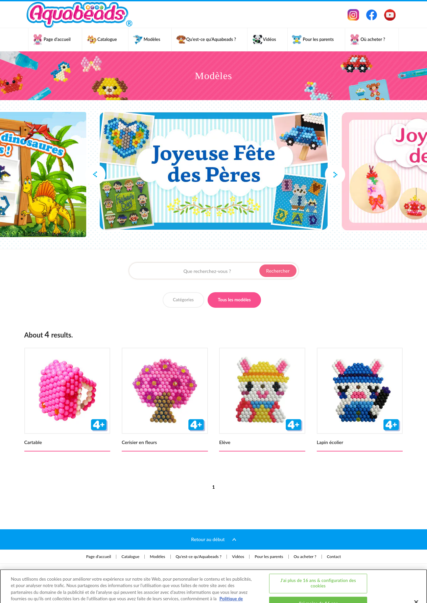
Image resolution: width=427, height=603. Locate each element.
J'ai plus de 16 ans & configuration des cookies (318, 557)
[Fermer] (416, 576)
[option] (213, 171)
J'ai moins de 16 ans (318, 577)
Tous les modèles (234, 299)
